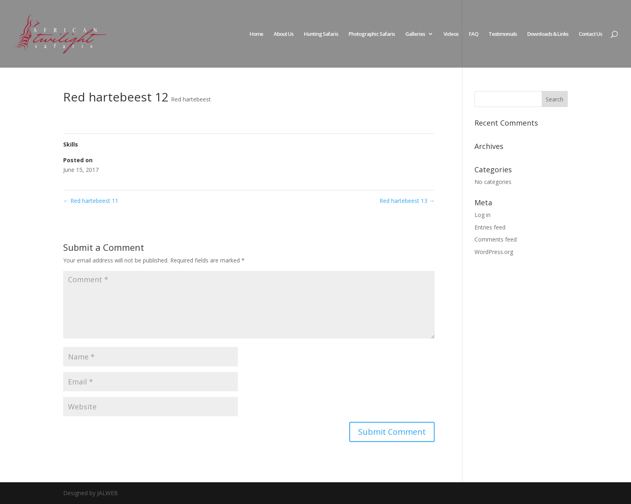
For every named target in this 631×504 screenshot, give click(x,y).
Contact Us (590, 34)
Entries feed (489, 227)
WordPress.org (493, 252)
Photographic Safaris (371, 34)
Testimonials (503, 34)
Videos (450, 34)
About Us (283, 34)
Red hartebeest (191, 99)
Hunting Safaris (321, 34)
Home (256, 34)
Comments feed (495, 239)
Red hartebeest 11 (90, 200)
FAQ (473, 34)
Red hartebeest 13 (407, 200)
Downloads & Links (547, 34)
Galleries (415, 34)
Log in (482, 215)
